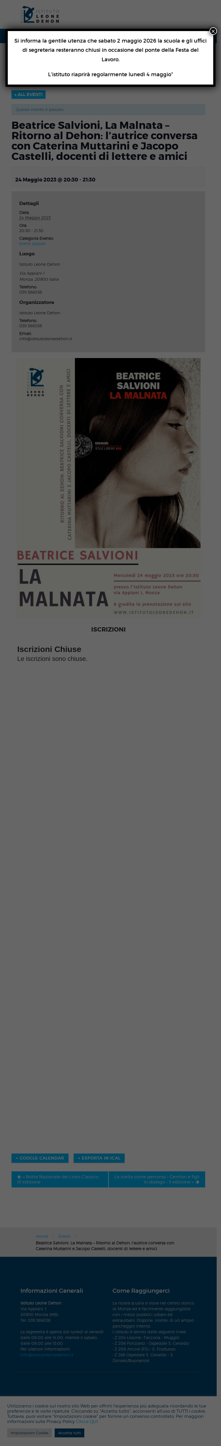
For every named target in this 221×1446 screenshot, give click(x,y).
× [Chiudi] (213, 31)
